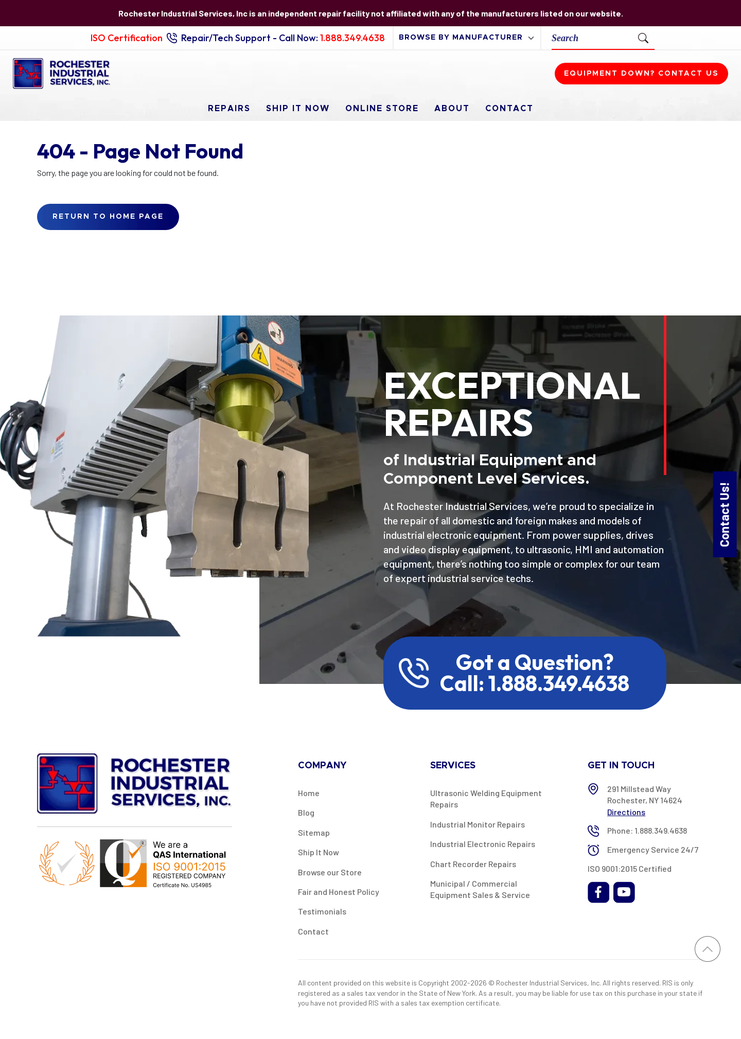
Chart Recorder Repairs (473, 864)
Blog (306, 812)
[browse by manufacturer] (467, 37)
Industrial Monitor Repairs (477, 824)
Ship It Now (298, 108)
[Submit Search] (643, 37)
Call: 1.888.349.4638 (534, 683)
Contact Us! (724, 514)
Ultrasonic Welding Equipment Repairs (486, 798)
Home (309, 793)
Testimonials (322, 911)
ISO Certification (127, 38)
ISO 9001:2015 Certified (630, 868)
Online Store (382, 108)
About (452, 108)
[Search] (592, 38)
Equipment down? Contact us (641, 73)
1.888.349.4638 (352, 38)
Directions (626, 812)
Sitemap (314, 832)
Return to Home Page (108, 216)
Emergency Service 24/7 (652, 849)
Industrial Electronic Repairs (482, 844)
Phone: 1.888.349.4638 (647, 830)
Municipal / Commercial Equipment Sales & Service (480, 889)
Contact (509, 108)
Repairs (229, 108)
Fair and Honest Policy (338, 891)
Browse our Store (330, 872)
